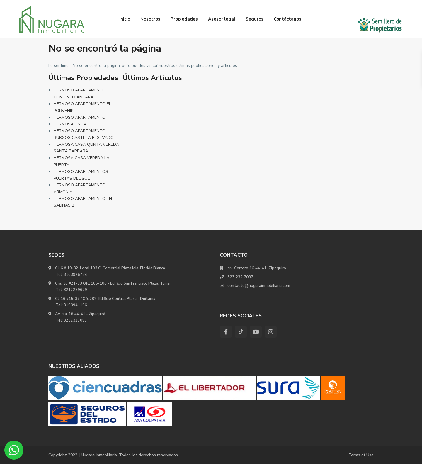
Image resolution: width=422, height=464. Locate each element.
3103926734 (75, 274)
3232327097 (75, 320)
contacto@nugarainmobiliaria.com (259, 285)
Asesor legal (221, 19)
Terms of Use (361, 455)
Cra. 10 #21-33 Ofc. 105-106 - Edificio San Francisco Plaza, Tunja (112, 283)
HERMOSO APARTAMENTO (80, 117)
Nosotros (150, 19)
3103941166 (75, 305)
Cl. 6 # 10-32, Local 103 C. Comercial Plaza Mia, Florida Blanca (110, 268)
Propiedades (184, 19)
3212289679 (75, 290)
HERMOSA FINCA (70, 124)
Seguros (254, 19)
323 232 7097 (240, 277)
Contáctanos (287, 19)
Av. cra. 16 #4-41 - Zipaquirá (79, 314)
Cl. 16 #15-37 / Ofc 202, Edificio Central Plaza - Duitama (104, 298)
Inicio (124, 19)
